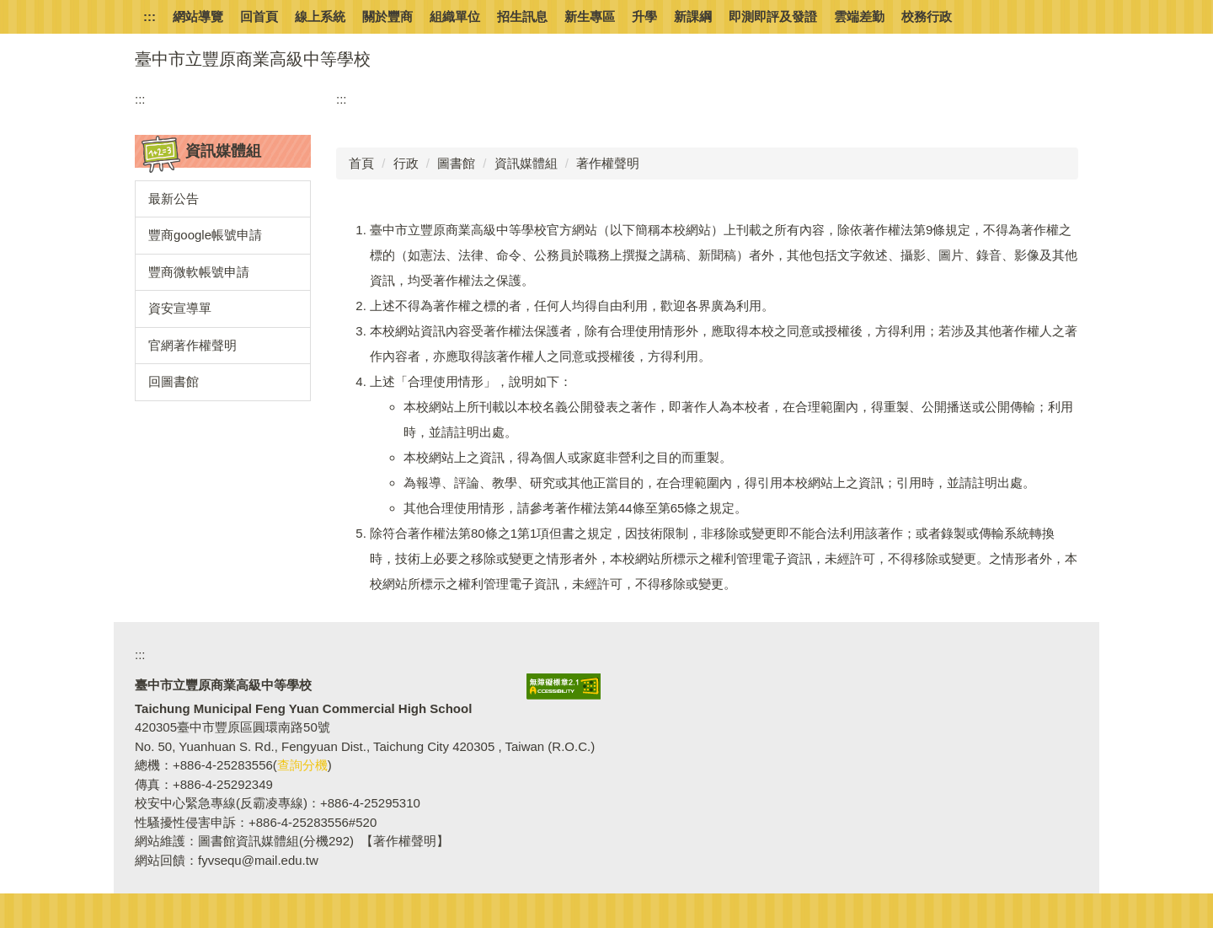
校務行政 (926, 16)
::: (149, 16)
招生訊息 (522, 16)
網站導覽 (198, 16)
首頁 (361, 163)
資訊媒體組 (526, 163)
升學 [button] (644, 16)
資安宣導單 (179, 308)
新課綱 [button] (693, 16)
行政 (406, 163)
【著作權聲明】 (405, 841)
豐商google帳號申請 (205, 235)
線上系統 (320, 16)
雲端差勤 (859, 16)
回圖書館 (173, 381)
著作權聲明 (607, 163)
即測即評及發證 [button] (773, 16)
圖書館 (456, 163)
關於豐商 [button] (387, 16)
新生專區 (589, 16)
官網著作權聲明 (192, 345)
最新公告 (173, 198)
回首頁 (259, 16)
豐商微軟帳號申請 (198, 272)
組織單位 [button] (455, 16)
